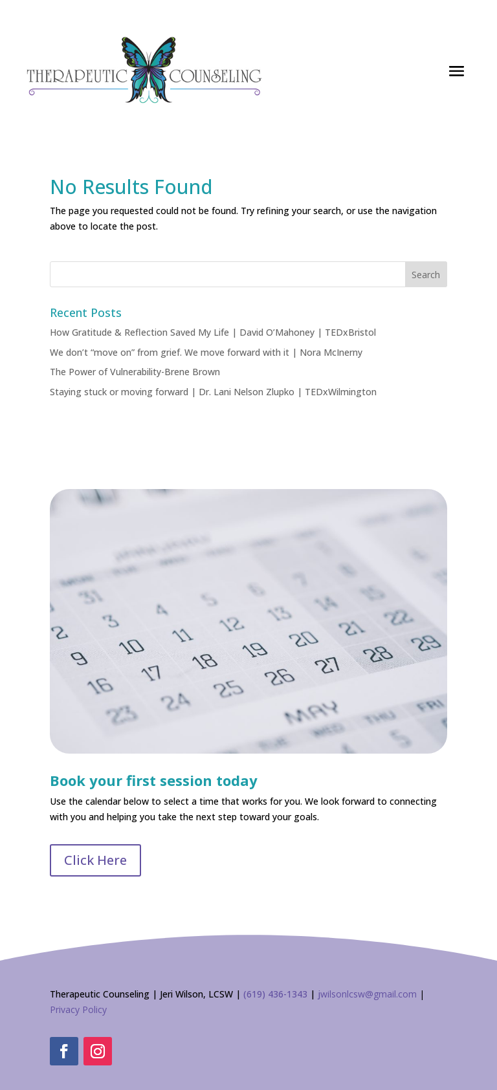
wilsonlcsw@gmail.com (368, 994)
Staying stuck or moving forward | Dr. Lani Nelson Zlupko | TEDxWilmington (213, 392)
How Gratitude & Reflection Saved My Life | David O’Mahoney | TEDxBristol (213, 332)
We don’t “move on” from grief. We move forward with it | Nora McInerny (206, 352)
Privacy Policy (78, 1009)
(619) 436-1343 (275, 994)
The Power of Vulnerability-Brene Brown (135, 371)
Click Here (95, 860)
